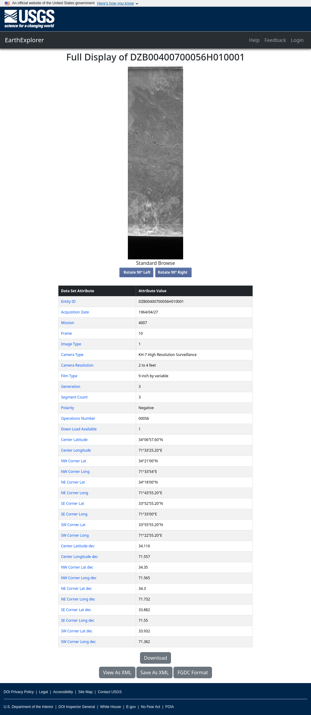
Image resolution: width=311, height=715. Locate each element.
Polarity (67, 407)
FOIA (170, 707)
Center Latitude (74, 439)
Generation (70, 386)
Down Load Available (79, 429)
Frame (66, 333)
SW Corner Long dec (78, 641)
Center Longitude (76, 450)
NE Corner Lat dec (76, 588)
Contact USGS (110, 692)
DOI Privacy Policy (19, 692)
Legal (43, 692)
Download (155, 658)
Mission (67, 322)
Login (297, 40)
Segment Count (74, 397)
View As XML (117, 672)
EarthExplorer (24, 40)
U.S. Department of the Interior (28, 707)
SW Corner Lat (73, 524)
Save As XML (154, 672)
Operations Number (78, 418)
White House (110, 707)
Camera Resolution (77, 365)
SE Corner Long (74, 514)
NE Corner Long (74, 492)
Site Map (85, 692)
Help (254, 40)
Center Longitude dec (79, 556)
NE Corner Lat (73, 482)
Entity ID (68, 301)
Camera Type (72, 354)
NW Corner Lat (73, 461)
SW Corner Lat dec (76, 631)
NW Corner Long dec (79, 577)
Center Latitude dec (77, 546)
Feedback (275, 40)
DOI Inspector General (77, 707)
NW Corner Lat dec (77, 567)
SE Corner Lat (72, 503)
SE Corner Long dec (77, 620)
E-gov (131, 707)
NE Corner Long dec (78, 599)
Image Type (71, 344)
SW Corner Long (75, 535)
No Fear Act (150, 707)
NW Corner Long (75, 471)
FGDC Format (192, 672)
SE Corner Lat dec (76, 609)
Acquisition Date (75, 312)
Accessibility (63, 692)
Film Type (69, 375)
